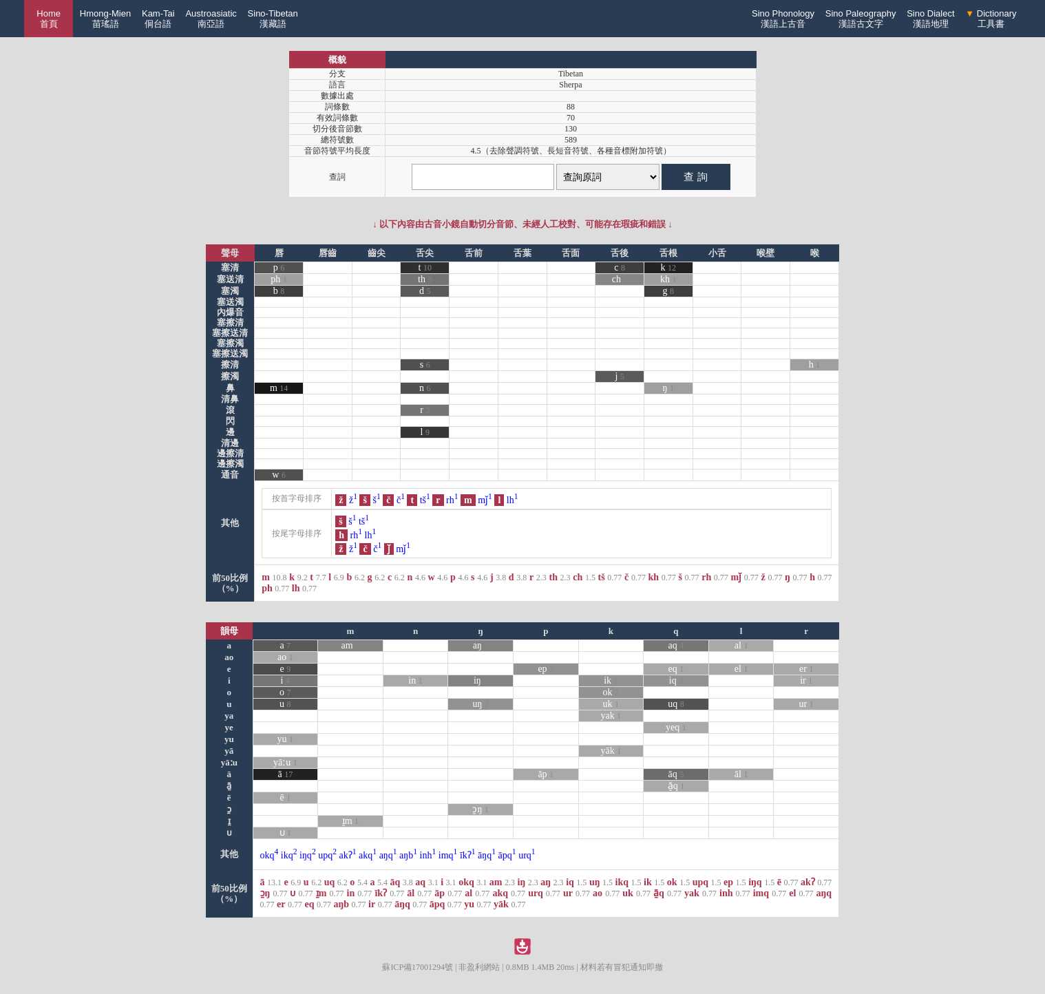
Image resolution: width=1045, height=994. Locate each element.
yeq (676, 727)
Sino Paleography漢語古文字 (860, 18)
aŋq (388, 855)
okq (269, 855)
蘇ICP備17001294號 (417, 967)
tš (425, 500)
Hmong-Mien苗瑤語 (105, 18)
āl (741, 774)
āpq (507, 855)
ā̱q (676, 786)
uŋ (480, 704)
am (350, 645)
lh (512, 500)
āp (545, 774)
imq (448, 855)
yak (610, 715)
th (421, 279)
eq (676, 669)
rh (452, 500)
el (741, 669)
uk (611, 704)
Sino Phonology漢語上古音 (783, 18)
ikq (289, 855)
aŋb (408, 855)
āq (676, 774)
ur (806, 704)
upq (327, 855)
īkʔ (468, 855)
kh (665, 279)
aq (676, 645)
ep (545, 669)
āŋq (487, 855)
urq (527, 855)
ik (611, 680)
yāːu (285, 762)
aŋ (481, 645)
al (741, 645)
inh (428, 855)
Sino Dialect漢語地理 (930, 18)
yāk (610, 751)
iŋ (480, 680)
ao (285, 657)
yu (285, 739)
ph (275, 279)
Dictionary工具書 (990, 18)
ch (616, 279)
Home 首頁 (48, 18)
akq (368, 855)
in (415, 680)
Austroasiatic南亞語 (210, 18)
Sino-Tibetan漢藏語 (273, 18)
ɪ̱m (350, 821)
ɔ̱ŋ (480, 809)
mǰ (485, 500)
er (806, 669)
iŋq (307, 855)
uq (676, 704)
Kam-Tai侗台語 (158, 18)
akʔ (348, 855)
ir (806, 680)
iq (676, 680)
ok (611, 692)
